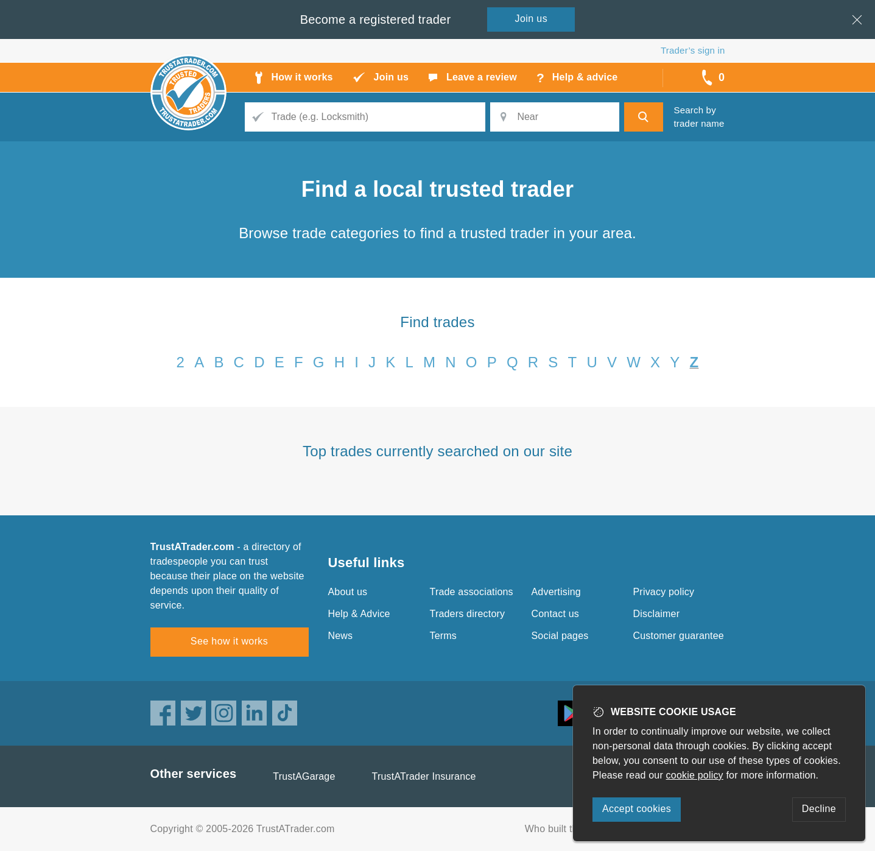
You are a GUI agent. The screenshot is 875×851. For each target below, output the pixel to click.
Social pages (560, 635)
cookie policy (694, 775)
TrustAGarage (304, 776)
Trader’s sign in (693, 50)
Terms (443, 635)
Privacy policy (664, 592)
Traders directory (467, 614)
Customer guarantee (678, 635)
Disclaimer (656, 614)
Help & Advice (359, 614)
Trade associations (471, 592)
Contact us (555, 614)
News (340, 635)
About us (348, 592)
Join (531, 18)
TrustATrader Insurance (424, 776)
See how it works (229, 641)
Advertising (556, 592)
